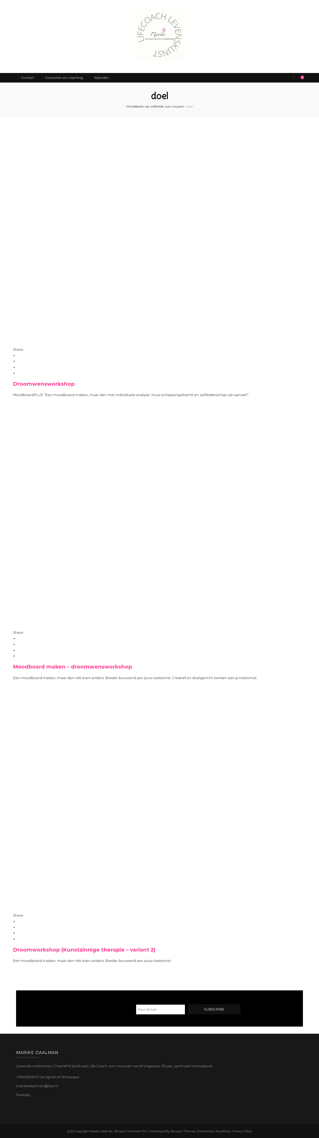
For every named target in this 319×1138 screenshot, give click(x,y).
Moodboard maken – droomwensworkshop (72, 666)
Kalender (106, 77)
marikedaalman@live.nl (37, 1085)
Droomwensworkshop (44, 383)
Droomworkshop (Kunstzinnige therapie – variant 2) (84, 949)
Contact (28, 77)
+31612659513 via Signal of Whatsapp (47, 1076)
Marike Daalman (101, 1131)
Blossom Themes (183, 1131)
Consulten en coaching (66, 77)
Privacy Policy (242, 1131)
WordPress (223, 1131)
